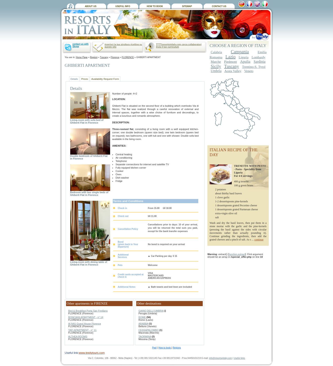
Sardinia (259, 61)
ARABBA (143, 323)
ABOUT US (90, 6)
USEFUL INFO (122, 6)
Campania (240, 51)
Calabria (216, 52)
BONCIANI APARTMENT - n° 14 (85, 317)
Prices (84, 79)
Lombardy (258, 57)
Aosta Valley (232, 71)
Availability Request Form (105, 79)
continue (258, 239)
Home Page (82, 57)
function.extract (237, 254)
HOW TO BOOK (155, 6)
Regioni (93, 57)
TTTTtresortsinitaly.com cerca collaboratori (178, 44)
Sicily (216, 66)
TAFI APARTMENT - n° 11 (82, 330)
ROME (142, 317)
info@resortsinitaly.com (220, 358)
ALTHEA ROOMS (77, 336)
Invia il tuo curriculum (167, 47)
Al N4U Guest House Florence (84, 323)
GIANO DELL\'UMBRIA (151, 310)
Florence (115, 57)
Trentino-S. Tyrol (253, 67)
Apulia (245, 61)
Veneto (248, 71)
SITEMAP (187, 6)
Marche (216, 61)
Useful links (239, 358)
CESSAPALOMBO (148, 330)
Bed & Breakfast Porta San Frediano (88, 310)
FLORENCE (128, 57)
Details (74, 79)
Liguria (243, 57)
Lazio (231, 56)
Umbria (216, 71)
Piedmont (230, 61)
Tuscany (104, 57)
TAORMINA (144, 336)
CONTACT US (219, 6)
